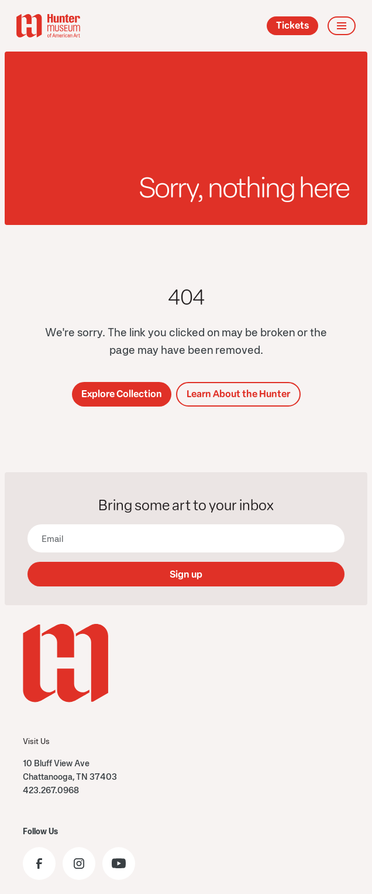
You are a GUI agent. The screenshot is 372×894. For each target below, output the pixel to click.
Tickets (292, 25)
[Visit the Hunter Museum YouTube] (118, 863)
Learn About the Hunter (238, 394)
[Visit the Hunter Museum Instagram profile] (79, 863)
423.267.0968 (51, 790)
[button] (342, 25)
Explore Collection (121, 394)
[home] (48, 25)
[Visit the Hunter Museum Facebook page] (39, 863)
